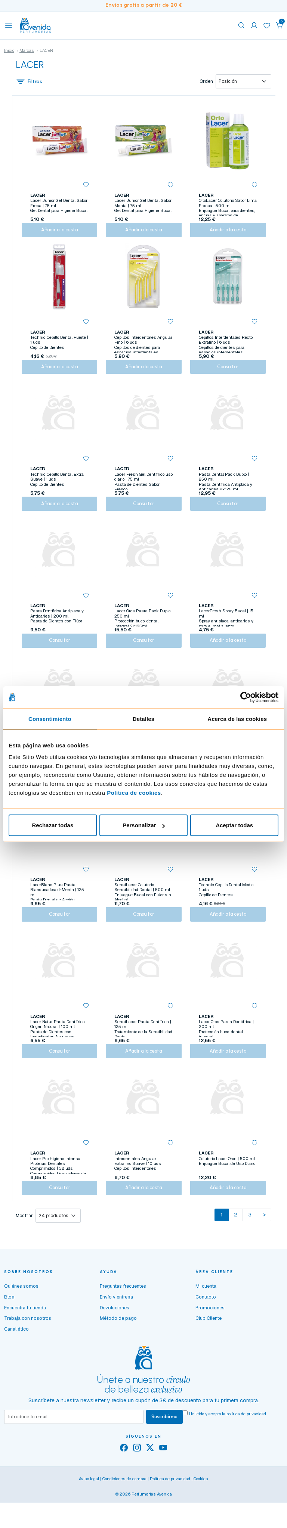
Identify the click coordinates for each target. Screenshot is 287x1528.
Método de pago (118, 1353)
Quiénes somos (21, 1321)
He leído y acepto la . (228, 1449)
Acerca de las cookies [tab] (237, 718)
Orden (206, 82)
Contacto (205, 1332)
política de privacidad (246, 1449)
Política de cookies (134, 793)
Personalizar (144, 825)
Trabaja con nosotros (27, 1353)
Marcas (26, 50)
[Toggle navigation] (8, 25)
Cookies (201, 1515)
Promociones (210, 1343)
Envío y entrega (116, 1332)
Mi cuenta (205, 1321)
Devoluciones (114, 1343)
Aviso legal (89, 1515)
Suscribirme (164, 1452)
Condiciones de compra (124, 1515)
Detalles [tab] (143, 718)
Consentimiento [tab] (49, 718)
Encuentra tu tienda (25, 1343)
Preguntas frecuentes (123, 1321)
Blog (9, 1332)
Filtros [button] (29, 81)
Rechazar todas (52, 825)
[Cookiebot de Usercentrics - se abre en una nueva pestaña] (245, 697)
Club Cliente (208, 1353)
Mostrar (24, 1251)
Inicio (9, 50)
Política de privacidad (170, 1515)
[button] (279, 25)
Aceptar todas (234, 825)
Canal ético (16, 1364)
